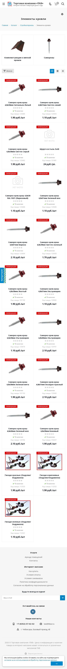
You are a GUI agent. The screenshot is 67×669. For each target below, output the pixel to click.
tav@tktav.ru (49, 624)
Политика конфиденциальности (33, 582)
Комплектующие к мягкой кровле (17, 58)
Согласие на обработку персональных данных (33, 585)
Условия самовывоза (33, 578)
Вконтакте (32, 611)
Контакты (33, 560)
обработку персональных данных (43, 660)
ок (57, 663)
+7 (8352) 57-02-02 (25, 624)
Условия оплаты (33, 575)
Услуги (33, 552)
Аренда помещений (33, 557)
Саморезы (49, 57)
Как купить (33, 571)
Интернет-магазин (33, 566)
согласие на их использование (16, 660)
